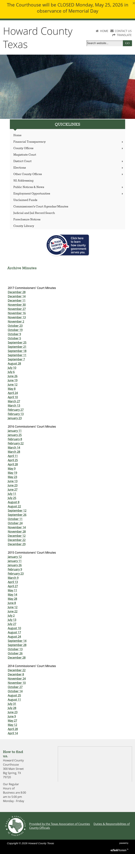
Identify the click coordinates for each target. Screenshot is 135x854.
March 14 (14, 447)
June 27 (12, 490)
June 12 (12, 384)
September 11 (17, 355)
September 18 (17, 351)
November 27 (17, 309)
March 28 (14, 452)
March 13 (14, 405)
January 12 (15, 557)
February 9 (15, 569)
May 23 (12, 477)
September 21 (17, 347)
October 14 (15, 691)
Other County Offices (68, 174)
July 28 (12, 708)
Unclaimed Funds (25, 200)
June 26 (12, 376)
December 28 (16, 292)
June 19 (12, 380)
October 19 (15, 330)
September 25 (17, 342)
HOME (104, 31)
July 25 (12, 498)
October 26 (15, 653)
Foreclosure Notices (26, 219)
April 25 (13, 460)
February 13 (16, 414)
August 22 (14, 506)
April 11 (13, 456)
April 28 (13, 464)
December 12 (16, 536)
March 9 (13, 578)
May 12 (12, 725)
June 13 (12, 481)
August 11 (14, 700)
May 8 (11, 389)
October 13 (15, 649)
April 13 (13, 582)
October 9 (14, 334)
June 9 (12, 716)
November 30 (17, 305)
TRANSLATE (124, 35)
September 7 (16, 359)
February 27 (16, 410)
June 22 (12, 611)
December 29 (16, 544)
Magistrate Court (24, 155)
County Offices (68, 148)
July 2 (11, 616)
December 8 (16, 674)
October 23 (15, 326)
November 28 (17, 532)
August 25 (14, 695)
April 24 (13, 393)
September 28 (17, 645)
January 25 (15, 435)
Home (17, 135)
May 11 (12, 590)
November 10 (17, 683)
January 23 (15, 418)
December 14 (16, 296)
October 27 (15, 687)
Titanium (119, 850)
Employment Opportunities (68, 194)
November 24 (17, 679)
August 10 (14, 628)
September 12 (17, 511)
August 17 (14, 632)
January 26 (15, 565)
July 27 (12, 624)
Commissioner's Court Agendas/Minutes (40, 206)
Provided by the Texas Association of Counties (59, 824)
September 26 (17, 515)
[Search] (105, 43)
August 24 (14, 637)
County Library (23, 226)
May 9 (11, 468)
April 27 (13, 586)
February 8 (15, 439)
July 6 (11, 372)
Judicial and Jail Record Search (34, 213)
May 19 (12, 473)
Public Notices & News (68, 187)
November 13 (17, 317)
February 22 (16, 443)
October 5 (14, 338)
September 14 (17, 641)
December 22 (16, 540)
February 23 (16, 574)
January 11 (15, 431)
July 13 (12, 620)
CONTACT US (123, 31)
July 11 (12, 494)
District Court (68, 161)
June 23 (12, 485)
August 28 (14, 363)
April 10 (13, 397)
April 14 (13, 733)
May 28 (12, 599)
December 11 (16, 300)
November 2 (16, 321)
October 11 (15, 519)
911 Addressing (23, 181)
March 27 (14, 401)
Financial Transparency (68, 142)
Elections (68, 168)
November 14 (17, 527)
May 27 (12, 721)
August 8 (13, 502)
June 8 (12, 603)
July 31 (12, 704)
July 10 (12, 368)
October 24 (15, 523)
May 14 (12, 595)
